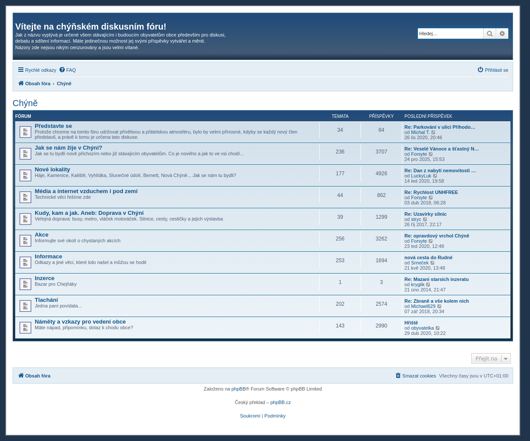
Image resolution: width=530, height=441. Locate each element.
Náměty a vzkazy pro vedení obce (80, 321)
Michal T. (420, 132)
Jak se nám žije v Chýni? (68, 147)
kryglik (417, 284)
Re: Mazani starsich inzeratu (436, 279)
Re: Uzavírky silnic (425, 214)
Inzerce (44, 278)
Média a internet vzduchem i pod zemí (86, 191)
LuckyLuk (421, 175)
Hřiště (411, 322)
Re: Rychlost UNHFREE (431, 192)
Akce (42, 234)
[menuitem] (67, 70)
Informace (48, 256)
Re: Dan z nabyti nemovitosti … (440, 170)
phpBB (239, 388)
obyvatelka (422, 328)
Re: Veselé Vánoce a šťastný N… (441, 148)
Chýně (25, 103)
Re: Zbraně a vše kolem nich (436, 301)
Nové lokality (52, 169)
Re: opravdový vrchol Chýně (436, 235)
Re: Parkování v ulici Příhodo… (439, 127)
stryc (416, 219)
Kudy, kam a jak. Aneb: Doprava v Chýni (89, 213)
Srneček (419, 262)
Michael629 (423, 306)
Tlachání (46, 300)
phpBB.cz (280, 402)
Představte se (53, 126)
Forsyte (419, 154)
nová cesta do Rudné (428, 257)
